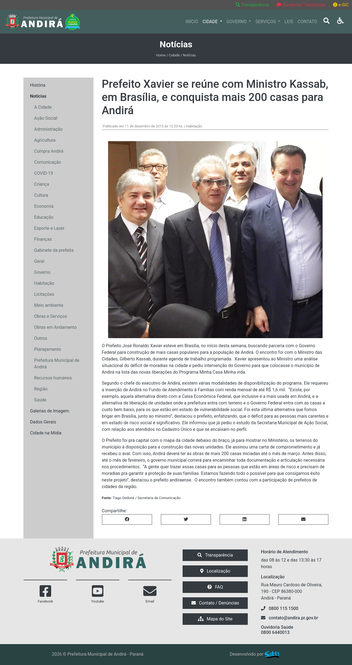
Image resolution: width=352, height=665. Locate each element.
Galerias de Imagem (49, 411)
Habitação (44, 283)
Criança (41, 184)
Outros (40, 338)
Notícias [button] (38, 96)
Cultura (41, 195)
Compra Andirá (48, 151)
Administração (48, 129)
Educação (43, 217)
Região (41, 389)
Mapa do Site (215, 619)
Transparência (253, 4)
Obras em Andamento (55, 327)
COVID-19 (43, 173)
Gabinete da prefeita (54, 250)
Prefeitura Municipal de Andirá (56, 364)
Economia (44, 206)
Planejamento (47, 349)
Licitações (44, 294)
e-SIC (341, 4)
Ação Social (45, 118)
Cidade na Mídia (46, 433)
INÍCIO (192, 21)
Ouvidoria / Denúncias (301, 4)
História (37, 85)
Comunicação (47, 162)
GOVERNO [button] (237, 21)
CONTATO (307, 21)
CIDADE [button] (210, 21)
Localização (215, 571)
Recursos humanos (53, 378)
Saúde (40, 400)
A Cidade (43, 107)
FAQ (215, 587)
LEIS (289, 21)
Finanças (43, 239)
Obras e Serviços (50, 316)
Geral (39, 261)
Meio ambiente (48, 305)
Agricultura (45, 140)
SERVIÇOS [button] (266, 21)
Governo (42, 272)
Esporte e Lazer (49, 228)
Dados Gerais (43, 422)
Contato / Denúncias (215, 603)
